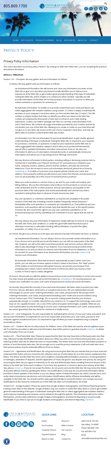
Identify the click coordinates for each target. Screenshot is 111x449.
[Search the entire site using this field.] (91, 3)
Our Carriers (67, 430)
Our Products (47, 425)
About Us (65, 421)
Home (44, 421)
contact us (83, 252)
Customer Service (49, 430)
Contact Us (66, 439)
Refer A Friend (67, 425)
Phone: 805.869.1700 (89, 428)
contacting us (21, 171)
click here (89, 399)
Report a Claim (48, 439)
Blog (63, 434)
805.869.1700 (15, 6)
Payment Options (49, 434)
